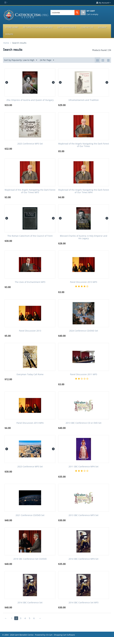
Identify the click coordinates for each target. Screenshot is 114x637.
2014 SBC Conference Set (30, 602)
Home (6, 42)
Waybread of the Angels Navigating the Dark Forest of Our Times (83, 145)
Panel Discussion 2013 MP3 (83, 282)
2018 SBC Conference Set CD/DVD (30, 559)
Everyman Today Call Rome (30, 374)
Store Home (11, 27)
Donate (9, 34)
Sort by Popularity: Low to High (20, 60)
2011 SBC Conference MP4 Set (83, 466)
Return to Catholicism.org (38, 27)
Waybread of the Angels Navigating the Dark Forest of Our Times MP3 (30, 191)
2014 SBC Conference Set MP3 (83, 602)
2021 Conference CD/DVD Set (30, 515)
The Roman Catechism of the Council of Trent (30, 236)
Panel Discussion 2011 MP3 (83, 374)
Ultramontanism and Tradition (83, 100)
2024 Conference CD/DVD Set (83, 331)
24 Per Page (47, 60)
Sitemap (102, 27)
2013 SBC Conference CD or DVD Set (83, 423)
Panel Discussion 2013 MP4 (29, 423)
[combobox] (62, 12)
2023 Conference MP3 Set (30, 466)
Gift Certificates (66, 27)
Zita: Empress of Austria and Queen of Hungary (30, 100)
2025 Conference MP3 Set (30, 144)
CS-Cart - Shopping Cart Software (60, 634)
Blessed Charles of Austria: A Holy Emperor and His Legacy (83, 237)
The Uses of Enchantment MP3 (30, 282)
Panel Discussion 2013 (30, 331)
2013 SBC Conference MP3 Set (83, 515)
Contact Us (87, 27)
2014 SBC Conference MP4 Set (83, 559)
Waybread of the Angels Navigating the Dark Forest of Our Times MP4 (83, 191)
